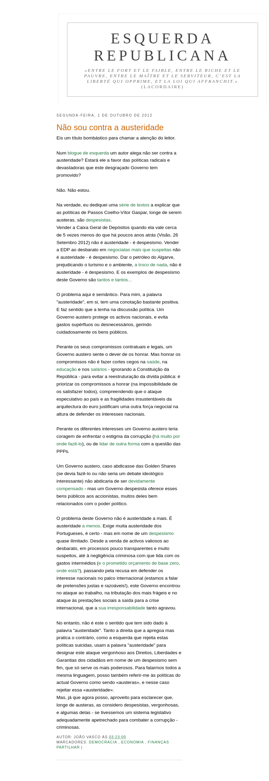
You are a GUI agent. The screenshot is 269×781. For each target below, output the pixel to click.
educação (66, 369)
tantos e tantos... (114, 279)
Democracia (103, 742)
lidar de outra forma (119, 443)
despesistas (98, 220)
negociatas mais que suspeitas (139, 249)
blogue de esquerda (88, 153)
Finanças (158, 742)
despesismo (161, 533)
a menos (91, 525)
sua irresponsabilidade (122, 607)
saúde (153, 361)
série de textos (134, 204)
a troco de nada (150, 264)
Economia (133, 742)
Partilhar (68, 747)
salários (99, 369)
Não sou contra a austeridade (110, 127)
